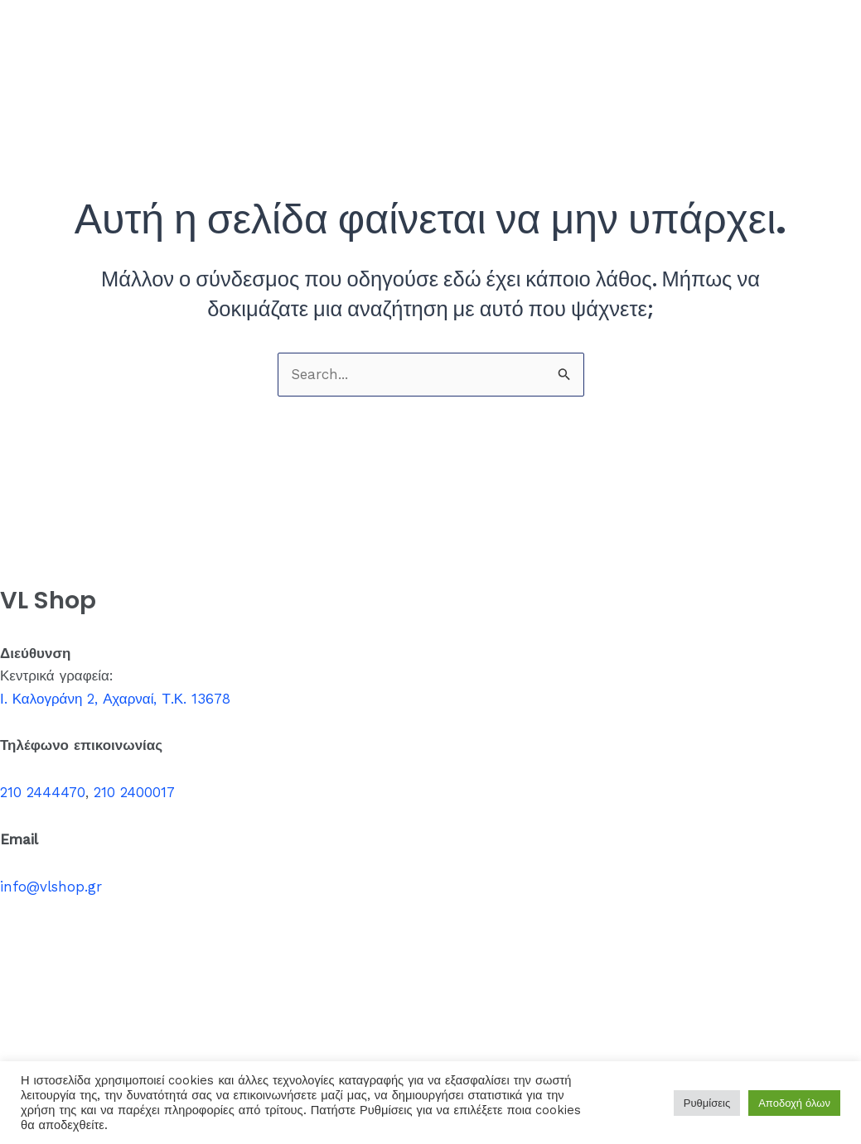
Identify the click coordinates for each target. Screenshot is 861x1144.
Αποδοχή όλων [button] (794, 1103)
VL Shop (58, 36)
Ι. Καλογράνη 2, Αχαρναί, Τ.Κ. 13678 (115, 698)
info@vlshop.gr (51, 886)
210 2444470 (42, 792)
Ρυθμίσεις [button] (707, 1103)
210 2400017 (134, 792)
